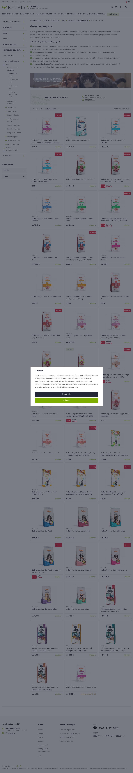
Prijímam (66, 400)
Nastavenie (66, 394)
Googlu (72, 381)
